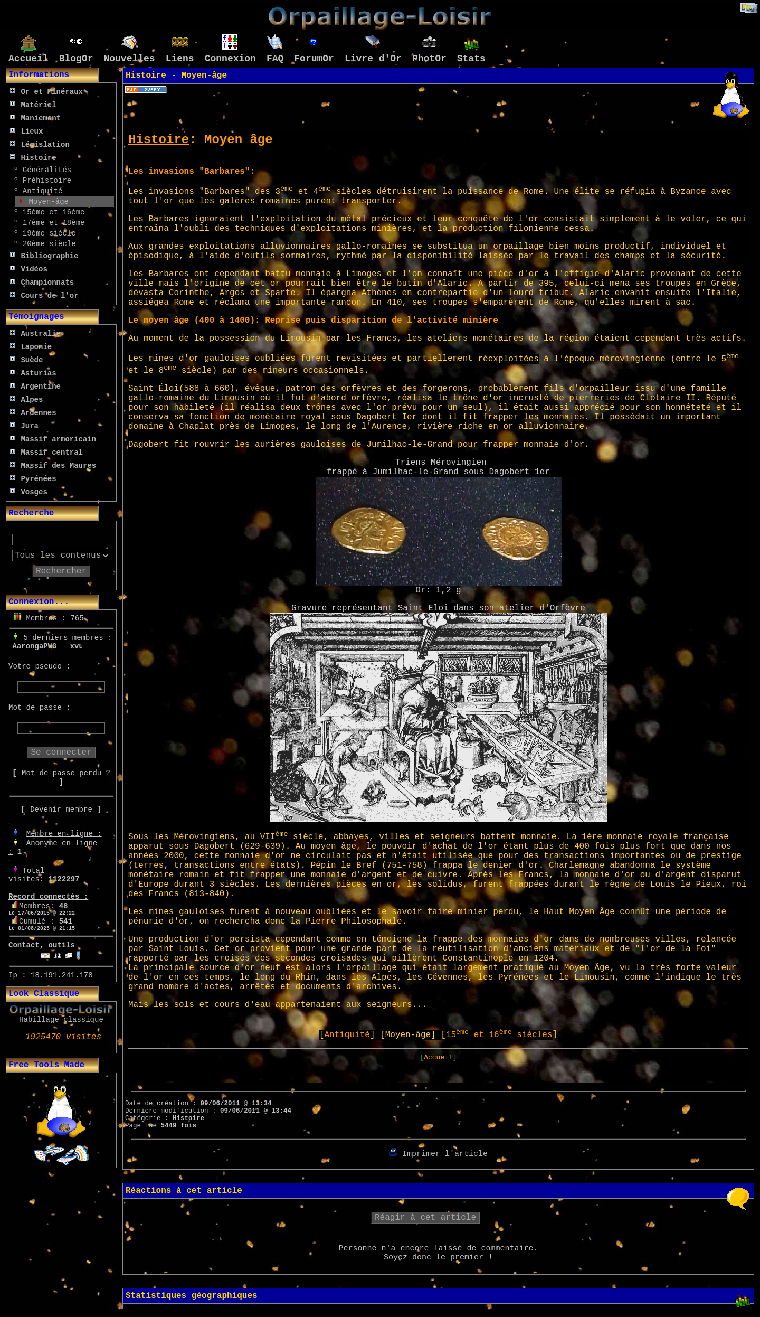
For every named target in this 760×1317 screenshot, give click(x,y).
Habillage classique (61, 1019)
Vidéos (29, 269)
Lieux (26, 131)
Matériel (33, 105)
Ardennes (33, 413)
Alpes (26, 400)
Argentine (35, 386)
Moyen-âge (46, 201)
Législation (40, 144)
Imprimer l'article (438, 1154)
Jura (24, 426)
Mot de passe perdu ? (66, 773)
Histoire (33, 158)
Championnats (42, 282)
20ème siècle (46, 244)
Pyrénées (33, 479)
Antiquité (40, 191)
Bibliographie (44, 256)
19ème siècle (46, 233)
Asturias (33, 373)
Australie (35, 334)
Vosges (29, 492)
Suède (26, 360)
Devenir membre (61, 809)
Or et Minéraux (46, 92)
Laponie (31, 347)
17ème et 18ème (51, 223)
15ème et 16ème (51, 212)
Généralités (44, 170)
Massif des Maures (53, 466)
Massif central (46, 452)
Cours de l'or (44, 295)
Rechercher (61, 571)
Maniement (35, 118)
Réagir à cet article (425, 1217)
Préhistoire (44, 180)
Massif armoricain (53, 439)
